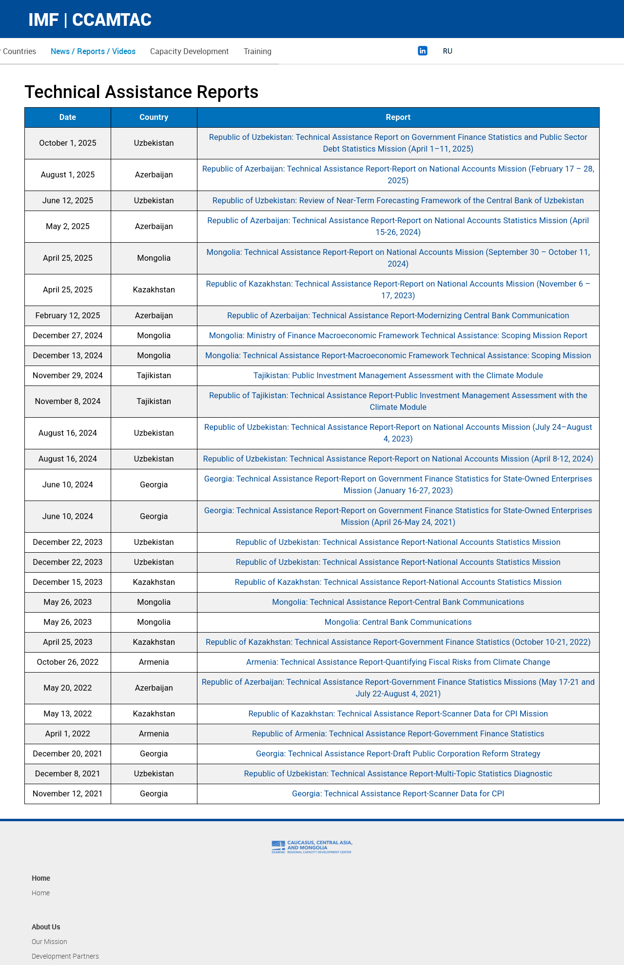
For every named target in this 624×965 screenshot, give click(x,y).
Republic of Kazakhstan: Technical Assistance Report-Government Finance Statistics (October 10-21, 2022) (398, 642)
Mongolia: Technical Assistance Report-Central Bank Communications (398, 602)
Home (42, 51)
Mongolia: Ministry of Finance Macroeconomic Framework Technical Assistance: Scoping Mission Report (398, 335)
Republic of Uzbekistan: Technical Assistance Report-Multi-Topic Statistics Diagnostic (398, 773)
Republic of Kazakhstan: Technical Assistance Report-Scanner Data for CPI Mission (398, 713)
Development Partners (65, 956)
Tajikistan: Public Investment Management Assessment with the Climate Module (398, 375)
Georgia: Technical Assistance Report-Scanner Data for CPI (398, 793)
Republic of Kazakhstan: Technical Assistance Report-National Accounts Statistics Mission (398, 582)
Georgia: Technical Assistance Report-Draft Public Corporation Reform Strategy (398, 753)
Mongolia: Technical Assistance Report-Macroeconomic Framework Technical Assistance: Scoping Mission (398, 355)
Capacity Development (330, 51)
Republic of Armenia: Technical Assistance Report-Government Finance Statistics (398, 733)
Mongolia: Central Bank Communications (398, 622)
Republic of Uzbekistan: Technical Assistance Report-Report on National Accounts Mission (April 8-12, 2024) (398, 458)
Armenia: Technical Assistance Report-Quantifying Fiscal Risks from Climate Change (398, 662)
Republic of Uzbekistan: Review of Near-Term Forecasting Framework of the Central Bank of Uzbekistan (398, 200)
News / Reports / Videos (234, 51)
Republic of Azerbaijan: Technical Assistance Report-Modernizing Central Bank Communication (398, 315)
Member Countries (145, 51)
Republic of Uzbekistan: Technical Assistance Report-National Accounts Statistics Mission (398, 542)
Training (398, 51)
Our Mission (49, 941)
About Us (83, 51)
